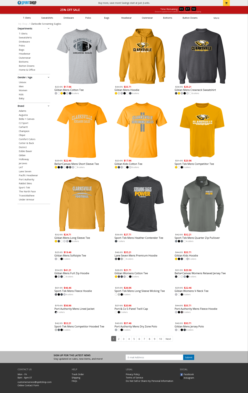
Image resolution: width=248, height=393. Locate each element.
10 (160, 338)
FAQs (74, 380)
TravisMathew (26, 195)
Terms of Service (134, 377)
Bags (106, 17)
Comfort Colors (27, 139)
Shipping (76, 377)
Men (21, 86)
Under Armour (26, 199)
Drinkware (68, 17)
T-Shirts (27, 17)
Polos (88, 17)
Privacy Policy (133, 374)
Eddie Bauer (25, 151)
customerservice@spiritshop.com (35, 382)
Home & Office (27, 69)
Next (168, 338)
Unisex (22, 82)
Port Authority (26, 179)
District (23, 147)
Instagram (187, 377)
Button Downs (190, 17)
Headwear (126, 17)
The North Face (27, 191)
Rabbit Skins (25, 183)
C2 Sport (23, 123)
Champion (24, 131)
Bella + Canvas (26, 119)
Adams (22, 111)
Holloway (24, 159)
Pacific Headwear (28, 175)
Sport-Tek (24, 187)
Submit (188, 357)
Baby (21, 98)
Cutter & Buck (26, 143)
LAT (21, 167)
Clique (22, 135)
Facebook (187, 374)
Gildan (22, 155)
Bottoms (167, 17)
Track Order (78, 374)
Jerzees (23, 163)
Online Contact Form (28, 385)
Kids (21, 94)
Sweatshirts (47, 17)
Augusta (23, 115)
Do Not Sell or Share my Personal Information (149, 380)
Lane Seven (25, 171)
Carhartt (23, 127)
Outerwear (147, 17)
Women (23, 90)
